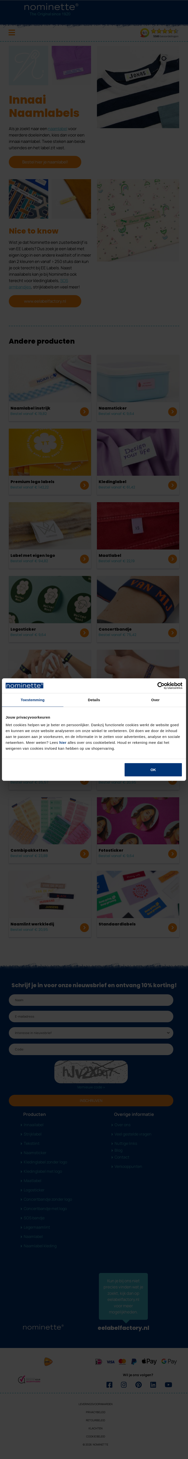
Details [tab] (94, 700)
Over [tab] (155, 700)
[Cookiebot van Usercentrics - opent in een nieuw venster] (161, 685)
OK (153, 770)
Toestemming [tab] (33, 700)
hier (63, 742)
